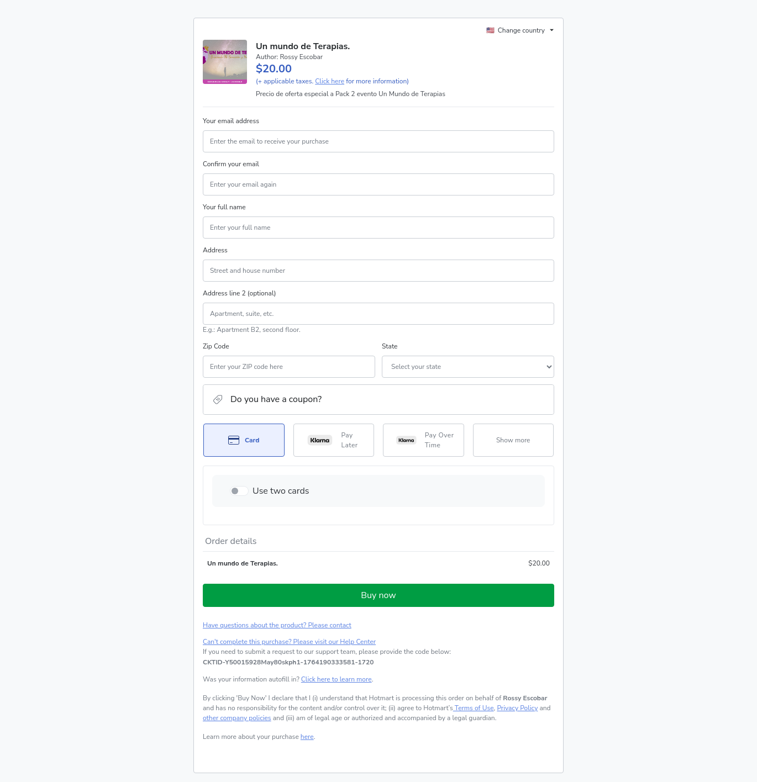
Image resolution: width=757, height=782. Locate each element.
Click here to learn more (336, 679)
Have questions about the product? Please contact (277, 625)
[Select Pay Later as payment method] (334, 440)
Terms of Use (473, 708)
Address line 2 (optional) (239, 293)
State (389, 346)
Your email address (231, 121)
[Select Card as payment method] (244, 440)
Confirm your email (231, 164)
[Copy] (288, 662)
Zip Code (216, 346)
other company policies (237, 718)
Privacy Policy (517, 708)
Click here (329, 81)
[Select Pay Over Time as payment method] (423, 440)
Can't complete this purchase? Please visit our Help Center (289, 641)
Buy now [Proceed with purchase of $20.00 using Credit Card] (378, 595)
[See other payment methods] (514, 440)
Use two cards (281, 491)
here (307, 736)
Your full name (224, 207)
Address (215, 250)
